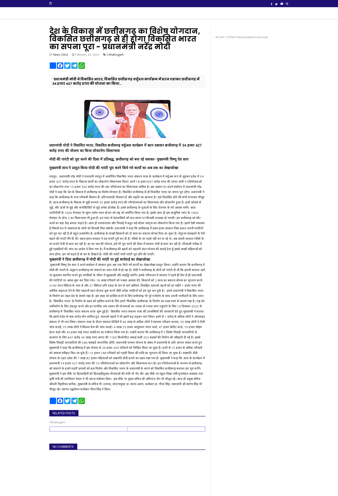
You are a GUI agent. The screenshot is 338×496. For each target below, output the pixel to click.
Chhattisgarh (115, 54)
